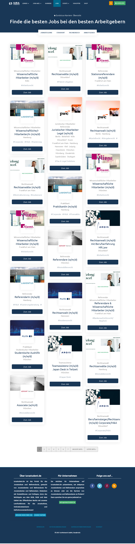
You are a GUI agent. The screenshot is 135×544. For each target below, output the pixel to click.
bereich (75, 33)
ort (60, 33)
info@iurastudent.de (67, 503)
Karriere (49, 3)
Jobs (58, 3)
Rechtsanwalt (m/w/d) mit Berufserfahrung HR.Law (103, 244)
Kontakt (99, 527)
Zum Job (27, 93)
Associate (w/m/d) (27, 405)
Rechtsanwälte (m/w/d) (102, 366)
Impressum (40, 527)
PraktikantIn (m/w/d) (65, 206)
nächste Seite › (77, 450)
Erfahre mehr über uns (24, 515)
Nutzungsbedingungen (57, 527)
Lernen (26, 3)
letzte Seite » (91, 450)
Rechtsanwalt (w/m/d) (103, 131)
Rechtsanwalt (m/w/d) (65, 313)
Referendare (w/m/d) (65, 260)
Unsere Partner (39, 515)
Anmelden (119, 3)
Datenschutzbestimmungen (81, 527)
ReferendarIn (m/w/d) (27, 297)
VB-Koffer (77, 3)
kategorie (44, 33)
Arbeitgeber (91, 33)
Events (67, 3)
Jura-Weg (38, 3)
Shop (87, 3)
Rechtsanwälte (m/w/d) (65, 74)
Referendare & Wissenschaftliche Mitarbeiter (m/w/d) (103, 307)
